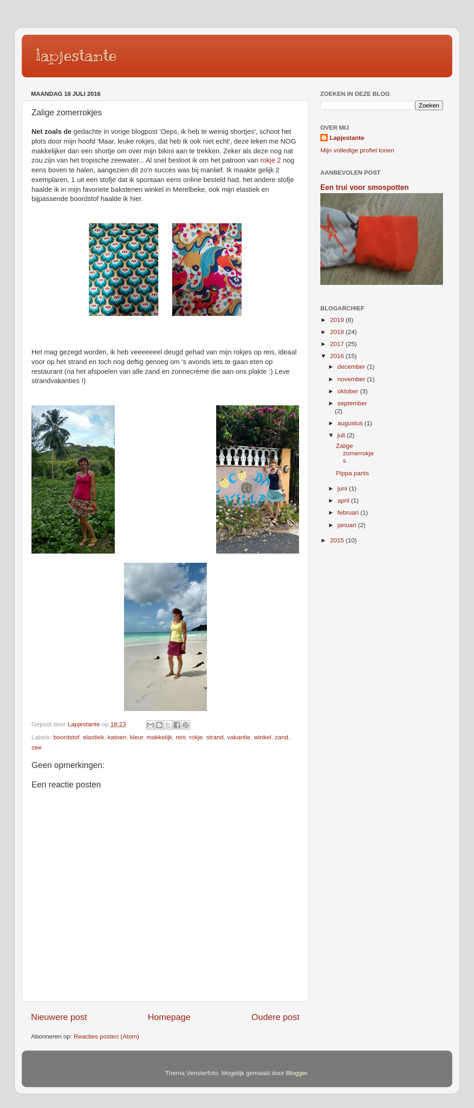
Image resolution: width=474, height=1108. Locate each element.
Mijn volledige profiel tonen (357, 150)
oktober (348, 391)
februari (349, 512)
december (352, 366)
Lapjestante (347, 137)
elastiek (93, 737)
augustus (351, 423)
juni (343, 488)
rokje (196, 737)
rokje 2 (270, 160)
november (352, 379)
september (352, 403)
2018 (338, 331)
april (344, 500)
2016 (338, 356)
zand (281, 737)
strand (215, 737)
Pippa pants (352, 473)
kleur (136, 737)
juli (342, 435)
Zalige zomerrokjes (355, 453)
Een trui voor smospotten (364, 187)
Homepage (169, 1017)
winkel (262, 737)
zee (36, 747)
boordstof (66, 737)
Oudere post (275, 1017)
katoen (116, 737)
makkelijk (160, 737)
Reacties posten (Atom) (106, 1036)
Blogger (296, 1073)
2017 (338, 343)
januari (347, 525)
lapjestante (76, 55)
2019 (338, 319)
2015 (338, 540)
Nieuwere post (59, 1017)
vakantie (238, 737)
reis (181, 737)
